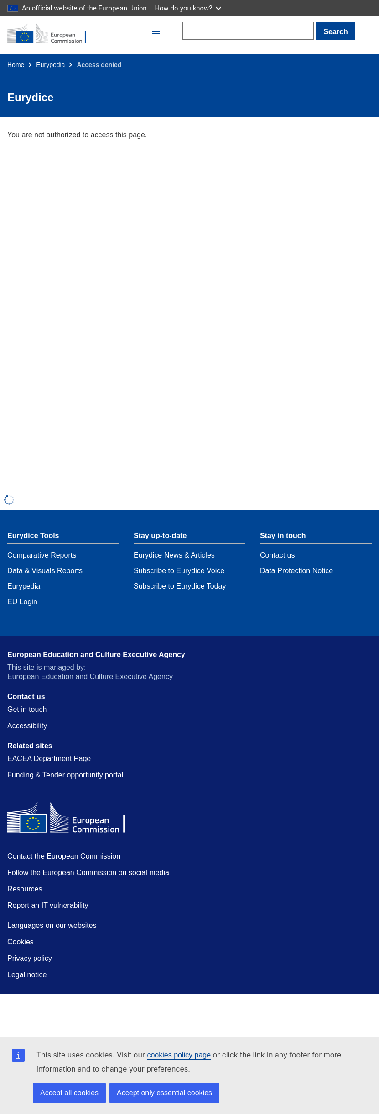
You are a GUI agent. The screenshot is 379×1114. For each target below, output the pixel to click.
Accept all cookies (69, 1093)
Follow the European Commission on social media (88, 872)
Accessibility (27, 726)
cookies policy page (179, 1055)
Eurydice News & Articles (174, 555)
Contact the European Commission (63, 856)
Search (335, 32)
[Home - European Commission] (78, 34)
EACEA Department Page (49, 758)
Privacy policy (29, 958)
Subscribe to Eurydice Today (180, 586)
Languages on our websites (52, 925)
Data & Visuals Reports (45, 571)
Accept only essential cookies (164, 1093)
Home (15, 64)
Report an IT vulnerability (47, 905)
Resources (24, 889)
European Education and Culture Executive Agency (96, 654)
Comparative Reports (41, 555)
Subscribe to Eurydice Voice (179, 571)
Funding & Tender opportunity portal (65, 775)
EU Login (22, 602)
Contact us (277, 555)
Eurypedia (50, 64)
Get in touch (27, 709)
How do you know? (188, 8)
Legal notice (27, 975)
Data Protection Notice (296, 571)
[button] (156, 33)
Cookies (20, 942)
